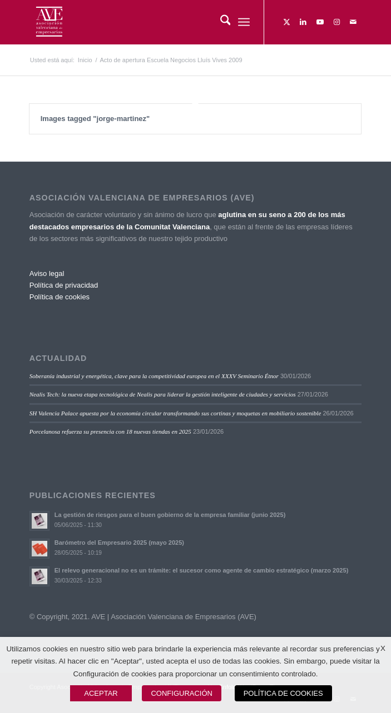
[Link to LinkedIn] (303, 22)
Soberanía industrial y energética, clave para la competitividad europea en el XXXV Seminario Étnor (154, 376)
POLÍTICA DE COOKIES (283, 693)
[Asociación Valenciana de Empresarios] (162, 22)
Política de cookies (59, 297)
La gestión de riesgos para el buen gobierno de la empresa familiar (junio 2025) (170, 514)
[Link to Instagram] (336, 22)
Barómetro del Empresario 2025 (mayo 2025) (119, 542)
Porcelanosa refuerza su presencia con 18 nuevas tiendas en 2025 (110, 431)
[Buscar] (220, 22)
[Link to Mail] (353, 22)
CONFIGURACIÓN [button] (181, 693)
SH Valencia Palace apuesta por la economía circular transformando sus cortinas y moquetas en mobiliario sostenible (175, 413)
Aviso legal (47, 273)
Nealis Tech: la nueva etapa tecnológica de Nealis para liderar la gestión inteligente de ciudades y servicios (162, 394)
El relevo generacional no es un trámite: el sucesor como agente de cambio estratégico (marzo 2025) (202, 570)
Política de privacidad (63, 285)
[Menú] (244, 22)
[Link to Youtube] (319, 22)
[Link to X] (286, 22)
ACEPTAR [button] (100, 693)
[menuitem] (220, 22)
